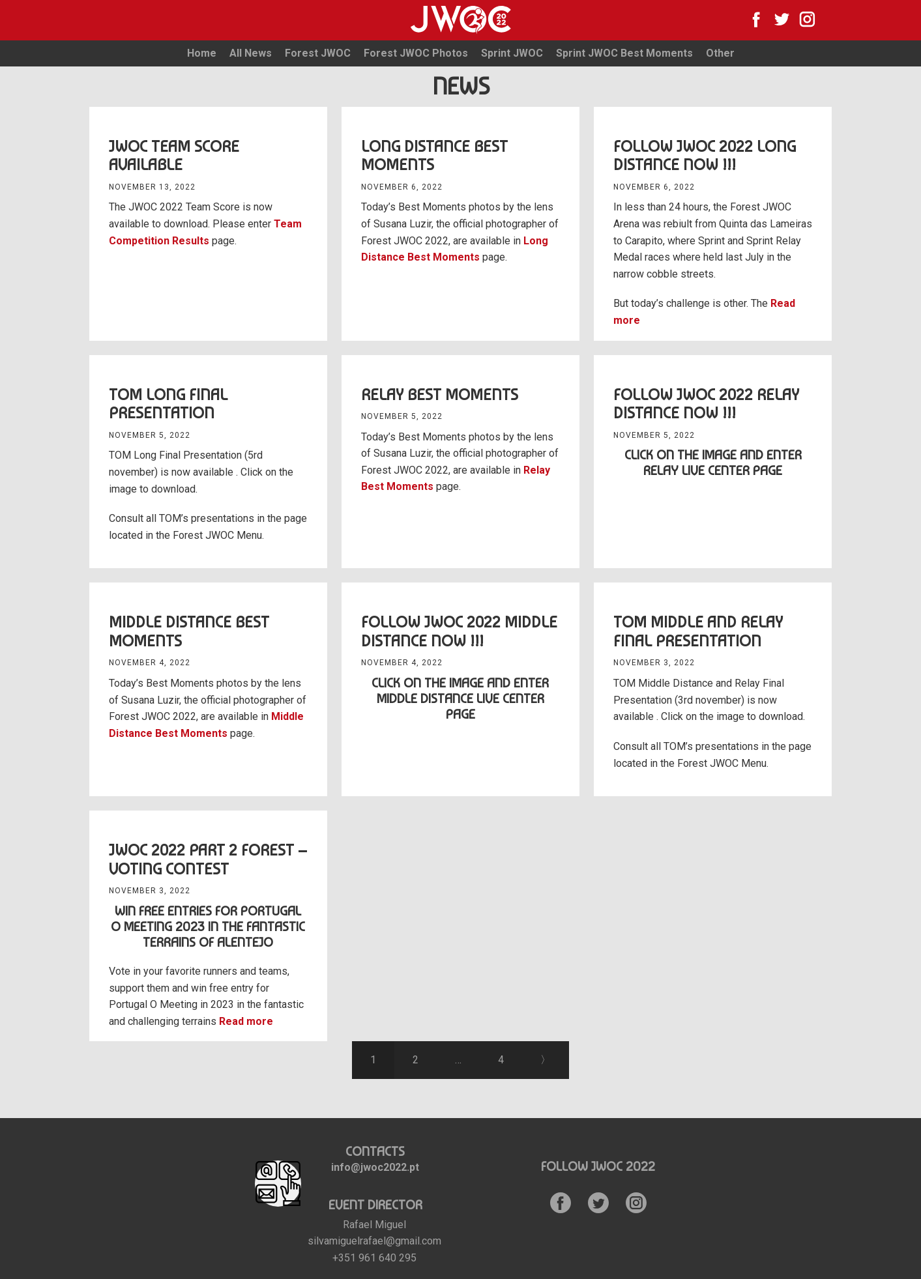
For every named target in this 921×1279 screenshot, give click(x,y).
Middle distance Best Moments (189, 631)
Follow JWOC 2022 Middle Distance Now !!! (459, 631)
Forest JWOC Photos (416, 53)
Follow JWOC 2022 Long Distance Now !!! (704, 156)
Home (201, 53)
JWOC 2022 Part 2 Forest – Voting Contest (208, 859)
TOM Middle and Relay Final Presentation (698, 631)
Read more (246, 1021)
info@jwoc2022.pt (375, 1167)
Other (720, 53)
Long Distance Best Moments (434, 156)
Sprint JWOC (512, 53)
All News (250, 53)
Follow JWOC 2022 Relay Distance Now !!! (706, 404)
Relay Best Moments (439, 394)
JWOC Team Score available (174, 156)
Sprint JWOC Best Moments (624, 53)
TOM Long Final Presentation (168, 404)
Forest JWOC (318, 53)
